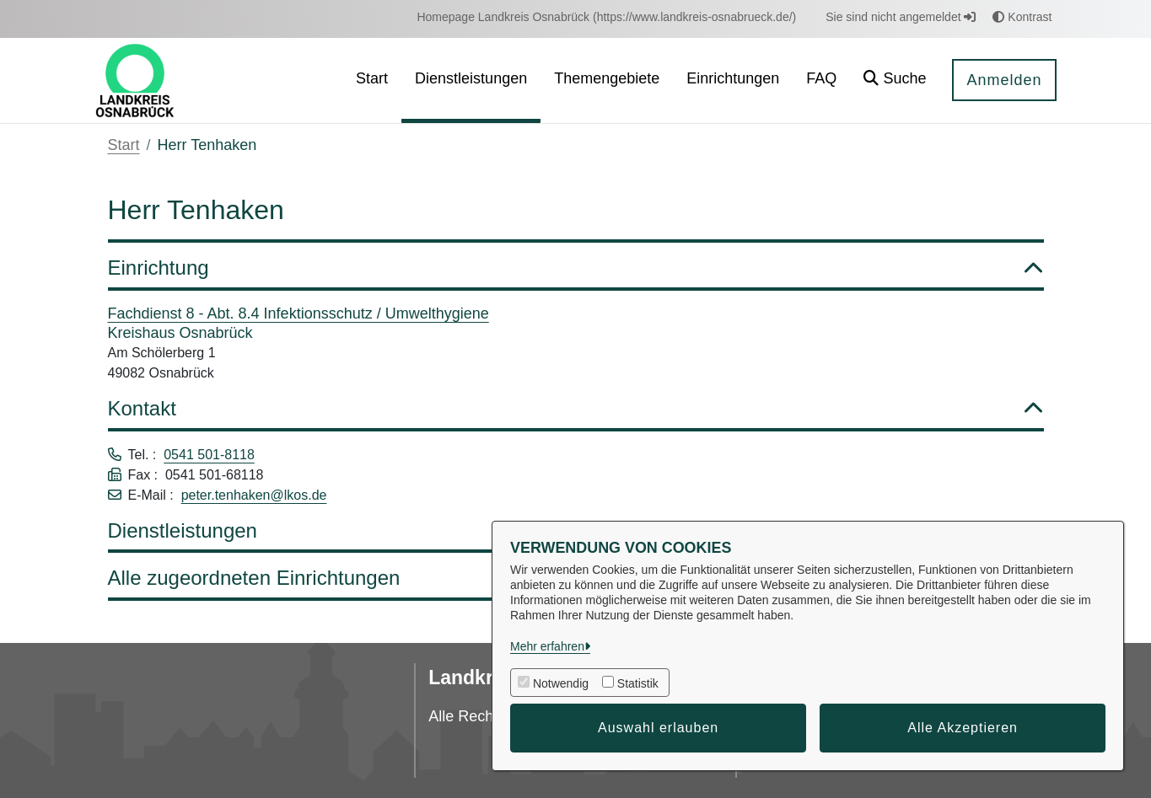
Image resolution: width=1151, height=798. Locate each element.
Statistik (638, 683)
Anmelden (1003, 80)
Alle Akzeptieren (962, 727)
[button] (894, 80)
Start (124, 145)
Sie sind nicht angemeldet (901, 17)
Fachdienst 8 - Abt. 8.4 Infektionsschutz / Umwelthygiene (298, 313)
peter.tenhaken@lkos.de (254, 495)
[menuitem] (606, 17)
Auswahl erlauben (658, 727)
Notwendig (561, 683)
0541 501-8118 (209, 454)
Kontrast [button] (1021, 17)
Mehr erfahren (547, 646)
